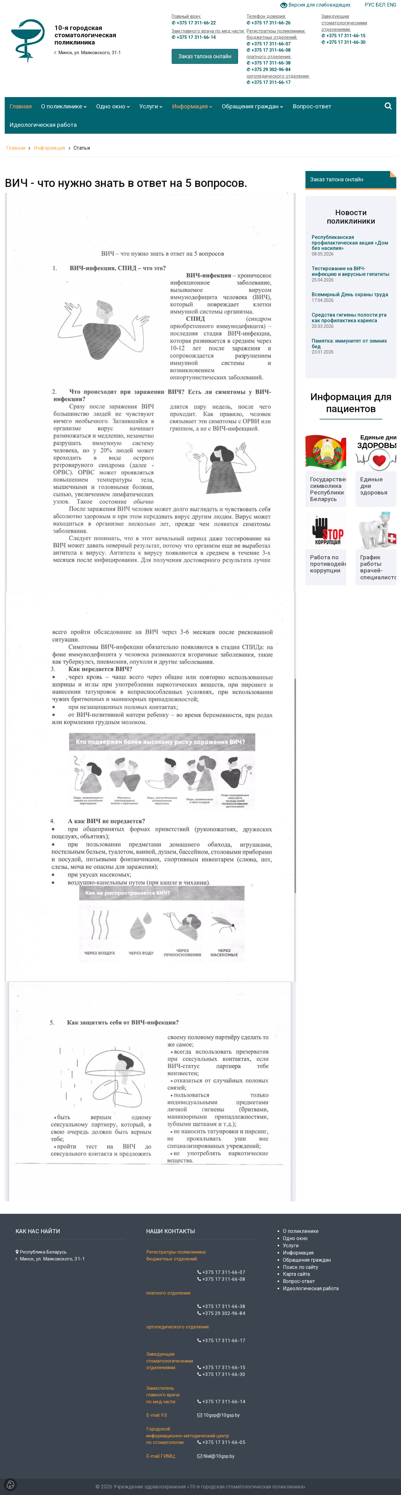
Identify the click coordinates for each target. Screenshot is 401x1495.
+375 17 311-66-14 (221, 1401)
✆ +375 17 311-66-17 (268, 82)
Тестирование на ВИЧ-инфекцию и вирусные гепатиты (350, 271)
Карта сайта (296, 1274)
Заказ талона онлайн (205, 56)
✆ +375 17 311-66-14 (194, 37)
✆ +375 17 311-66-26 (268, 23)
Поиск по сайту (300, 1267)
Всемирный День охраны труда (350, 294)
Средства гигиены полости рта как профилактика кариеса (349, 317)
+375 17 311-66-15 (221, 1367)
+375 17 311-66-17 (221, 1340)
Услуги (291, 1246)
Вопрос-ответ (299, 1281)
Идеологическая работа (311, 1288)
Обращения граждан (307, 1260)
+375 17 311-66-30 (221, 1374)
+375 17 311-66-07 (221, 1272)
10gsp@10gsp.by (218, 1415)
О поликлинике (301, 1231)
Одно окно (295, 1238)
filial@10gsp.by (215, 1456)
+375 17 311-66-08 (221, 1279)
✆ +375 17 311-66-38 (268, 63)
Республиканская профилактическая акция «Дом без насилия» (350, 242)
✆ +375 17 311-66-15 (343, 36)
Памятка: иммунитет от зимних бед (349, 343)
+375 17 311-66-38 (221, 1306)
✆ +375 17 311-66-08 (268, 50)
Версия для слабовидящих (320, 5)
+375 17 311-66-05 (221, 1442)
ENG (391, 5)
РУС (370, 5)
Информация (49, 148)
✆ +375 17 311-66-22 (194, 23)
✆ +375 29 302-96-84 (268, 69)
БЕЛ (381, 5)
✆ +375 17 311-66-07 (268, 44)
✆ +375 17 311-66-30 (343, 42)
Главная (15, 148)
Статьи (82, 148)
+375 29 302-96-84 (221, 1313)
